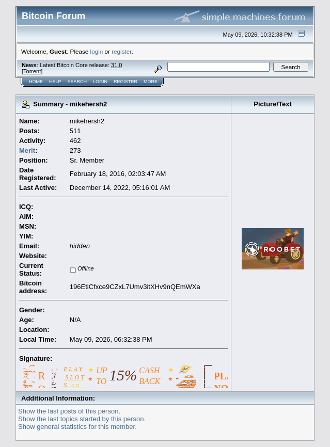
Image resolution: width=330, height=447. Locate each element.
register (121, 51)
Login (100, 81)
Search (77, 81)
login (96, 51)
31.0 (116, 65)
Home (36, 81)
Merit (27, 150)
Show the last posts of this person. (69, 411)
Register (125, 81)
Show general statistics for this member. (77, 426)
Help (55, 81)
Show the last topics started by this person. (82, 419)
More (151, 81)
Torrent (32, 71)
